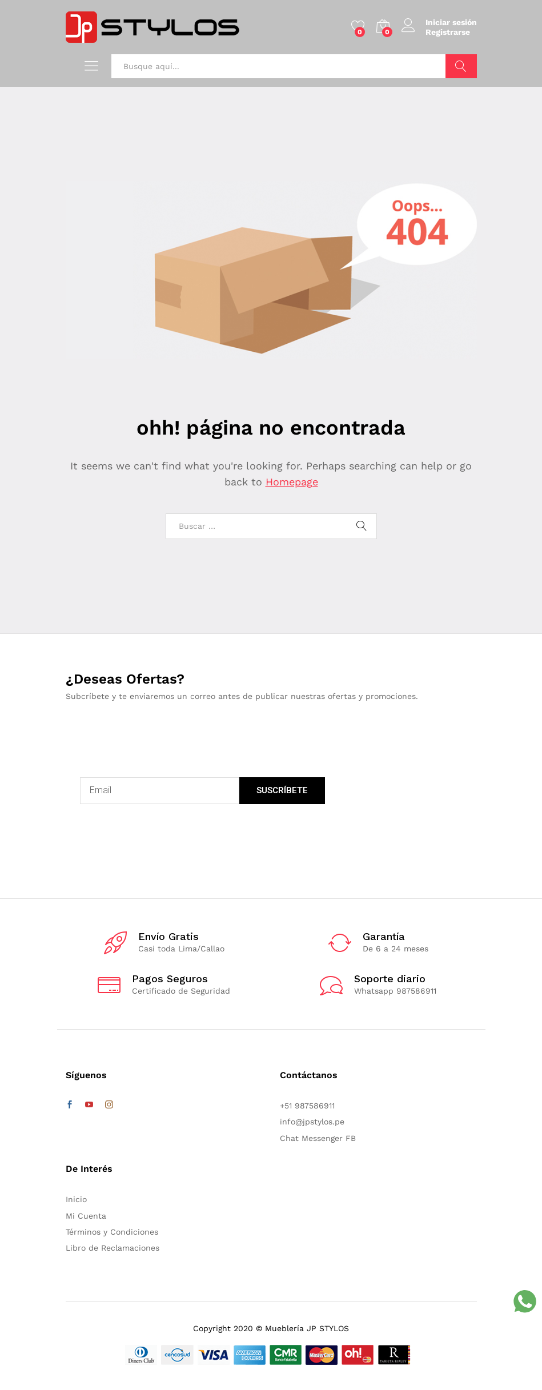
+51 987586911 (307, 1105)
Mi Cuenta (86, 1215)
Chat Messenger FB (318, 1138)
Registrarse (447, 32)
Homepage (292, 482)
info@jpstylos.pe (312, 1121)
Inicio (76, 1199)
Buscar (461, 66)
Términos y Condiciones (112, 1231)
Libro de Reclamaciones (112, 1247)
